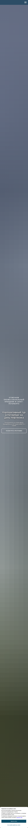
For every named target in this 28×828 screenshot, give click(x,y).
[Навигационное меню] (25, 2)
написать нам (19, 817)
